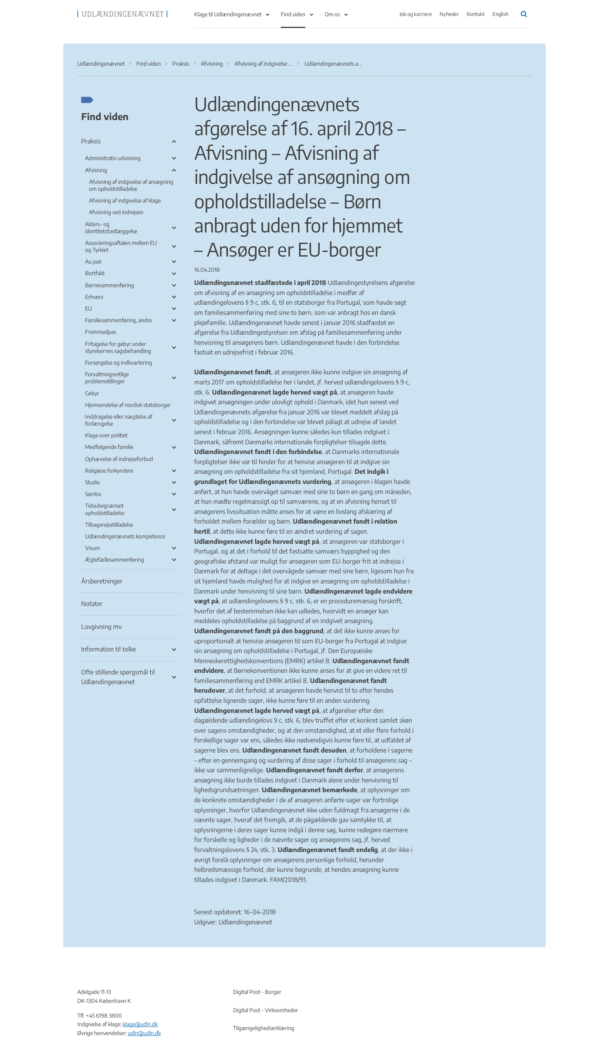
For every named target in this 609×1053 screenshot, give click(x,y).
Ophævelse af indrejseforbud (119, 459)
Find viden (293, 14)
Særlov (93, 494)
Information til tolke (108, 649)
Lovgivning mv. (102, 626)
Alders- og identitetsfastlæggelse (111, 227)
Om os (332, 14)
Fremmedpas (100, 331)
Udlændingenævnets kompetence (125, 536)
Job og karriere (416, 14)
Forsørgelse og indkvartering (118, 362)
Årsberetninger (101, 581)
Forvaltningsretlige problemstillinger (107, 377)
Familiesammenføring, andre (118, 320)
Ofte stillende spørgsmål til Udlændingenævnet (118, 677)
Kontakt (476, 14)
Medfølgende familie (109, 447)
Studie (92, 482)
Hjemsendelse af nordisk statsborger (128, 405)
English (500, 14)
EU (88, 308)
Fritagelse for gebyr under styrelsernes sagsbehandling (118, 347)
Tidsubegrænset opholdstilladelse (104, 509)
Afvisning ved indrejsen (116, 212)
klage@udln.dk (140, 1024)
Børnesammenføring (109, 285)
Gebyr (92, 393)
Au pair (93, 261)
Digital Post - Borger (257, 991)
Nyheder (449, 14)
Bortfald (94, 273)
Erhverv (94, 296)
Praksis (91, 141)
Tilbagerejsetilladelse (109, 524)
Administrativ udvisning (113, 158)
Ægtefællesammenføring (114, 559)
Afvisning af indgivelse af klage (125, 200)
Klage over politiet (106, 435)
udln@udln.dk (144, 1033)
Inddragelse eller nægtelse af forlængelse (118, 420)
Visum (92, 548)
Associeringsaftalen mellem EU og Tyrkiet (121, 246)
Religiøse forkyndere (109, 470)
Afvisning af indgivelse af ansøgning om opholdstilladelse (131, 185)
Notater (92, 604)
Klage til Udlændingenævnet (227, 14)
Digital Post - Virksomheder (265, 1010)
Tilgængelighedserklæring (263, 1028)
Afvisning (96, 170)
